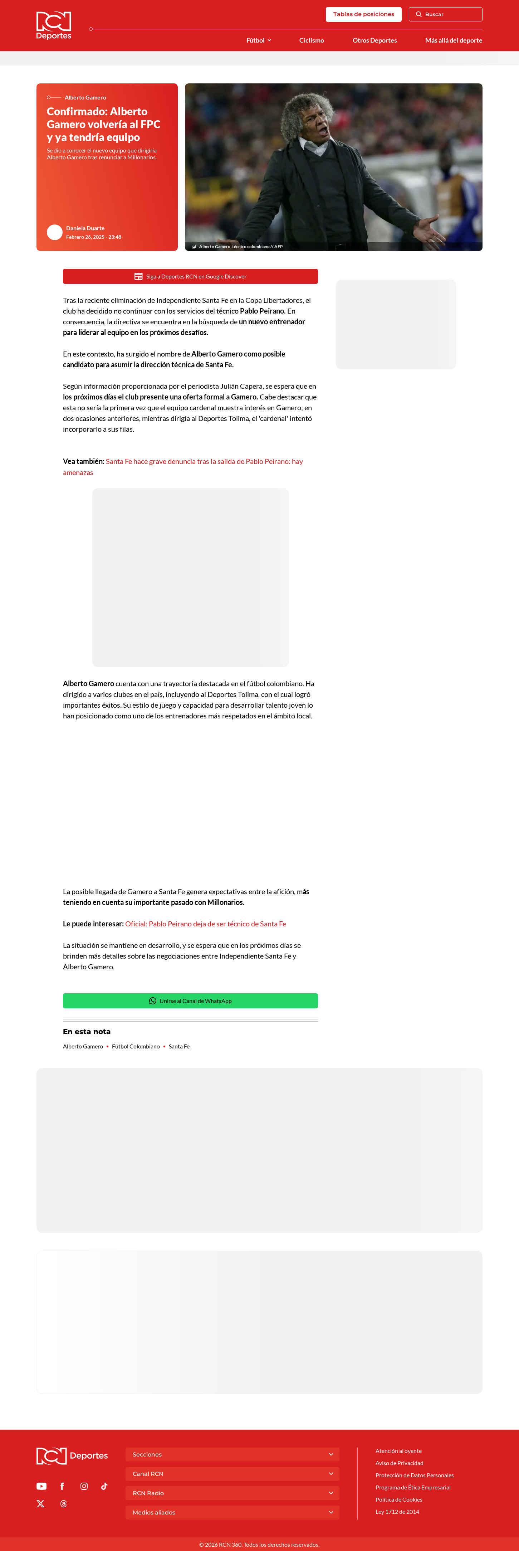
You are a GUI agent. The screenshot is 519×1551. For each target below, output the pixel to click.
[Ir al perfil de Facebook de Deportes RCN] (62, 1487)
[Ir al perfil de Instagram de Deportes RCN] (84, 1487)
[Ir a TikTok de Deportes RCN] (104, 1487)
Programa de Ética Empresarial (413, 1487)
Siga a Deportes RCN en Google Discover (190, 276)
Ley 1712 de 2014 (397, 1511)
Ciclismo (311, 40)
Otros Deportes (375, 40)
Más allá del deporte (454, 40)
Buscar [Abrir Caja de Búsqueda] (430, 14)
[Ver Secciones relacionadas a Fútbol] (269, 40)
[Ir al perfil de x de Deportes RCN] (40, 1504)
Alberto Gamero (83, 1046)
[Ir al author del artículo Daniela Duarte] (55, 233)
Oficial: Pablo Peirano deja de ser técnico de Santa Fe (205, 923)
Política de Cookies (399, 1499)
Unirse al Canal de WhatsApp (190, 1000)
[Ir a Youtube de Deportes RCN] (41, 1487)
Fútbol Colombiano (136, 1046)
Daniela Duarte (85, 228)
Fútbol (255, 40)
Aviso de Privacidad (399, 1462)
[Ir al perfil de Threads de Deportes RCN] (63, 1504)
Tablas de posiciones (363, 14)
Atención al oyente (399, 1450)
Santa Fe (179, 1046)
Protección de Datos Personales (415, 1475)
